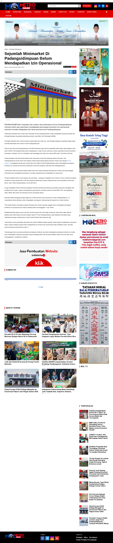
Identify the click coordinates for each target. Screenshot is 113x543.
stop (74, 66)
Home (6, 49)
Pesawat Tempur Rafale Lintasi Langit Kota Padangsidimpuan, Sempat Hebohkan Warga (98, 520)
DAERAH (37, 12)
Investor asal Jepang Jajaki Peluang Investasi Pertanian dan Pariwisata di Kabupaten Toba (98, 473)
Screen (86, 6)
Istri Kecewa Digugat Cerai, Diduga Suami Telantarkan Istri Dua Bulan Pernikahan (97, 496)
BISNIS (53, 12)
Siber (86, 537)
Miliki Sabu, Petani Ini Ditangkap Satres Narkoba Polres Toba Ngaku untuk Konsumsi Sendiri (98, 426)
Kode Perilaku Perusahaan (86, 540)
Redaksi (79, 537)
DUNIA (46, 12)
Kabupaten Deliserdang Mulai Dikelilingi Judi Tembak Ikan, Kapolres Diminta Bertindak (58, 392)
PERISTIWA (17, 12)
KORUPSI (80, 12)
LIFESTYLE (63, 12)
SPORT (72, 12)
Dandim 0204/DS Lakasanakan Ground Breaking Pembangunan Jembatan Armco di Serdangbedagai (58, 364)
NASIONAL (28, 12)
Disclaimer (93, 537)
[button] (107, 11)
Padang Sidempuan (15, 49)
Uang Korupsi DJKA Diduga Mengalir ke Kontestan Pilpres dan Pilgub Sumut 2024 (97, 508)
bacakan (67, 66)
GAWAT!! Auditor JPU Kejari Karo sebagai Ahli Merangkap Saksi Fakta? (98, 436)
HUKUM (8, 16)
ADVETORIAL (92, 12)
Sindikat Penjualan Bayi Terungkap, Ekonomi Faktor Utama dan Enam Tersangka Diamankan (98, 449)
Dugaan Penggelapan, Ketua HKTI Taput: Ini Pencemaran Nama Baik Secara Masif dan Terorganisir (98, 414)
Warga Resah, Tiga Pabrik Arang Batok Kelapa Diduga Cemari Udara (99, 484)
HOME (8, 12)
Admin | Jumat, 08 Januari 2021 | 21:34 (14, 67)
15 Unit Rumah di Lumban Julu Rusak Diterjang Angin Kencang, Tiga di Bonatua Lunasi (98, 461)
